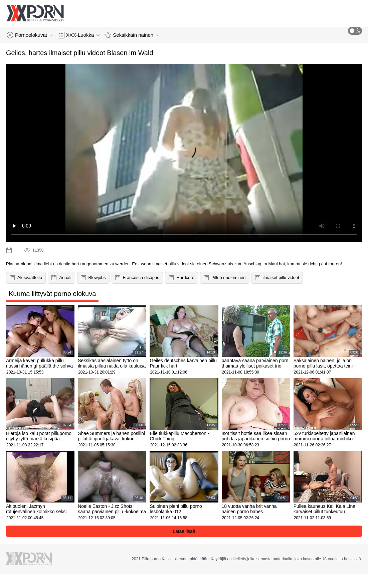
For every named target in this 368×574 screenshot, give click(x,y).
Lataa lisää (184, 531)
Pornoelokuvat (30, 35)
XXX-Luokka (79, 35)
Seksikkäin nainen (132, 35)
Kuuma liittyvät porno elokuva (52, 293)
